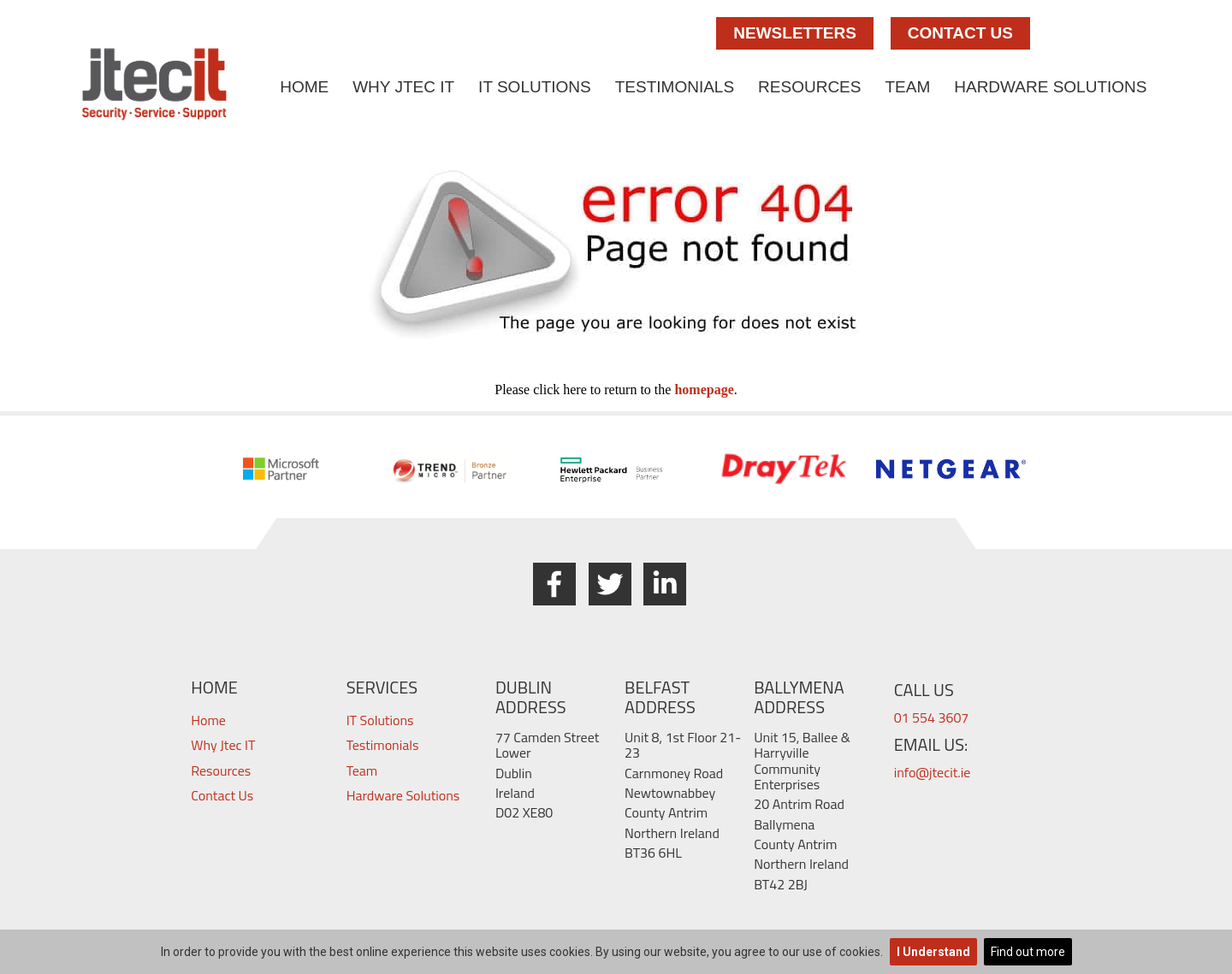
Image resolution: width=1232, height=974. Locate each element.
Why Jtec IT (403, 87)
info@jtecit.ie (932, 772)
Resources (809, 87)
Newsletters (794, 33)
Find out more (1028, 952)
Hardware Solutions (1050, 87)
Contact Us (960, 33)
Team (907, 87)
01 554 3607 (931, 717)
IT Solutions (534, 87)
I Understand (933, 952)
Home (304, 87)
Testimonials (674, 87)
